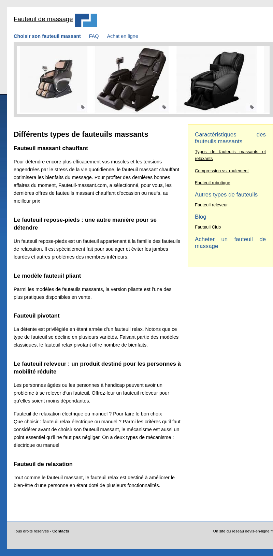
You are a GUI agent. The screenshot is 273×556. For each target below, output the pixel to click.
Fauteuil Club (208, 227)
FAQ (94, 36)
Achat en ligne (122, 36)
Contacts (60, 531)
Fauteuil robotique (212, 182)
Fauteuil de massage (43, 19)
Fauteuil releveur (211, 204)
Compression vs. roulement (222, 170)
